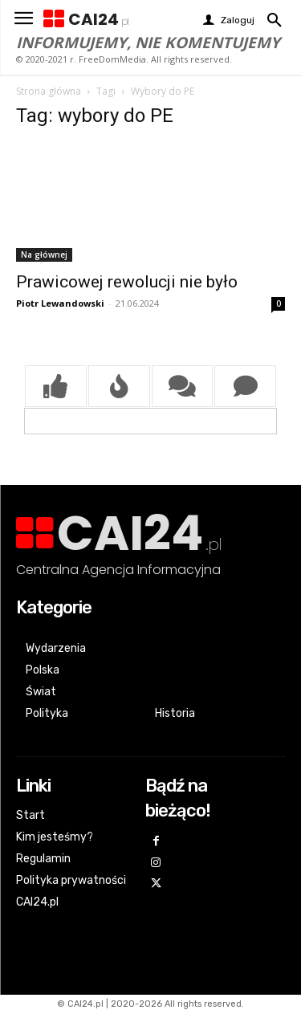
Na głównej (44, 254)
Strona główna (48, 91)
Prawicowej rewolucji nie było (127, 281)
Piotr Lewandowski (60, 303)
